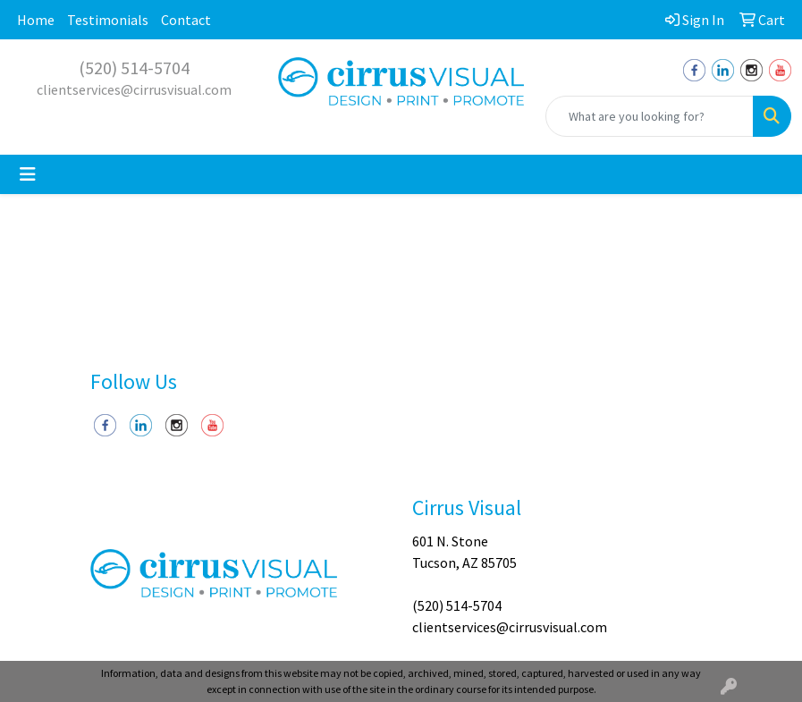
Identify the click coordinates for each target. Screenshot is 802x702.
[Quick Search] (649, 116)
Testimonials (107, 20)
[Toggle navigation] (27, 174)
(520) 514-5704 (134, 67)
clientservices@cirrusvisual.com (134, 89)
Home (36, 20)
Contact (186, 20)
